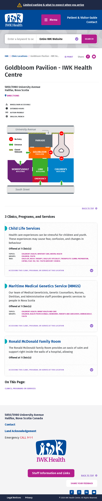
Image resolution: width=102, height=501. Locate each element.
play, (30, 261)
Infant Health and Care (47, 311)
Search (88, 38)
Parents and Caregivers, (69, 314)
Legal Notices (14, 497)
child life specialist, (52, 259)
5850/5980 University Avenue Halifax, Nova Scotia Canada (24, 416)
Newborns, (54, 314)
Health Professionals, (39, 314)
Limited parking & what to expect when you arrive (53, 4)
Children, (26, 256)
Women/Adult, (86, 314)
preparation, (83, 259)
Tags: (11, 259)
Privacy (28, 497)
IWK (6, 56)
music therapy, (36, 259)
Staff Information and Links (51, 473)
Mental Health (56, 254)
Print (69, 57)
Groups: (12, 256)
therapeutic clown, (69, 259)
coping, (25, 261)
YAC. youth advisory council (48, 261)
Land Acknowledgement (20, 431)
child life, (26, 259)
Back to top (88, 208)
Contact (91, 22)
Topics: (12, 254)
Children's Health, (29, 254)
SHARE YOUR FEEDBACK (82, 483)
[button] (51, 270)
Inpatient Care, (43, 254)
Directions (13, 95)
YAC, (34, 261)
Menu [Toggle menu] (50, 20)
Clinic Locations (19, 56)
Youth (32, 256)
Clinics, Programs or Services (20, 388)
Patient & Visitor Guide (82, 17)
